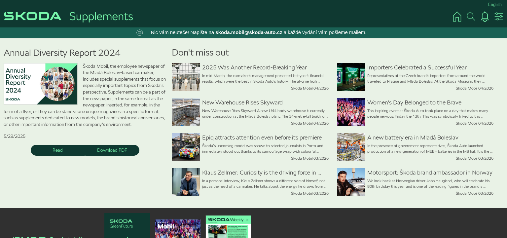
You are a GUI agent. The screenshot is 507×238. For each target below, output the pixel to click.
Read (58, 150)
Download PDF (112, 150)
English (495, 4)
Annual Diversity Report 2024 (62, 52)
